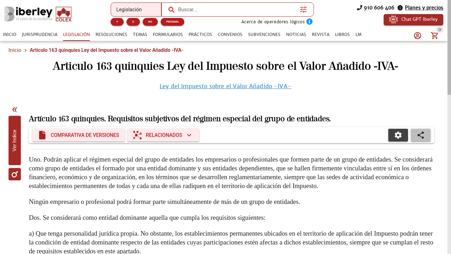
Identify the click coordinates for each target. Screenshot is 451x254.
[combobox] (237, 9)
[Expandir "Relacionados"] (163, 135)
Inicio (14, 50)
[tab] (9, 34)
